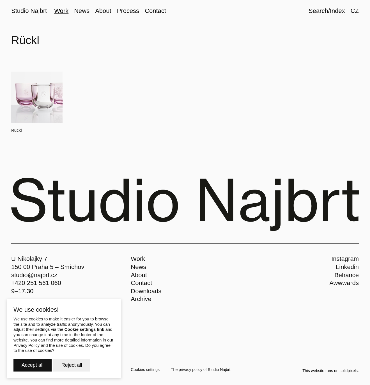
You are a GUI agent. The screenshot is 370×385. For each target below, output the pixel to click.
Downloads (146, 291)
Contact (141, 282)
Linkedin (347, 266)
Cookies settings (145, 369)
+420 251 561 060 (36, 282)
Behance (346, 275)
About (139, 275)
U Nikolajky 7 (29, 258)
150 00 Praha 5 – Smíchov (47, 266)
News (138, 266)
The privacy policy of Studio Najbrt (200, 369)
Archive (141, 298)
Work (138, 258)
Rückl (16, 130)
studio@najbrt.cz (34, 275)
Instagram (345, 258)
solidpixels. (349, 370)
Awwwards (344, 282)
